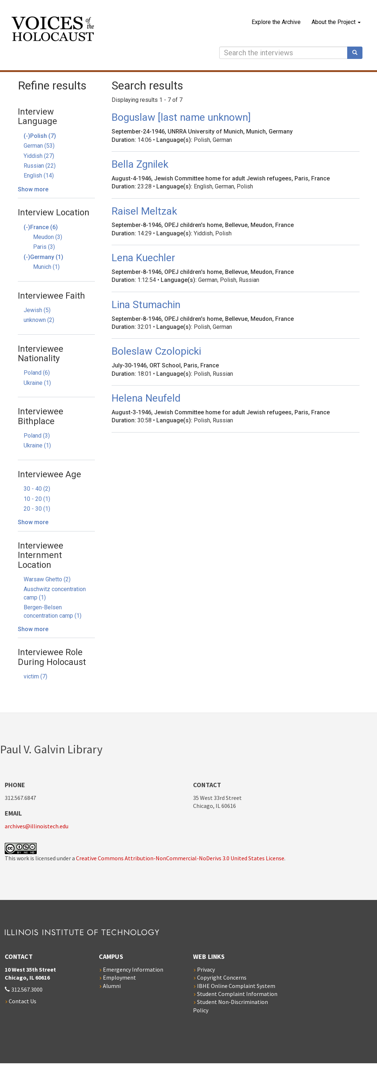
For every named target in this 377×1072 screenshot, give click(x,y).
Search (357, 53)
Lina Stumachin (146, 305)
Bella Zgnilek (140, 164)
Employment (119, 977)
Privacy (206, 969)
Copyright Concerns (221, 977)
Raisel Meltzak (144, 211)
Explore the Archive (276, 22)
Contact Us (22, 1001)
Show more (33, 189)
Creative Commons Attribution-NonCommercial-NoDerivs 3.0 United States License (180, 858)
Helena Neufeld (146, 398)
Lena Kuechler (143, 258)
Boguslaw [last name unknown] (181, 117)
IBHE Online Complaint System (236, 985)
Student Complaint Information (237, 993)
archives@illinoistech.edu (36, 826)
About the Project (336, 22)
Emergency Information (133, 969)
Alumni (112, 985)
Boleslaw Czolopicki (156, 351)
